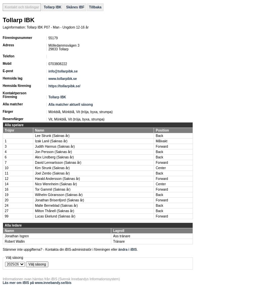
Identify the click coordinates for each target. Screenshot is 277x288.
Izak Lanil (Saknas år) (51, 141)
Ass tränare (121, 236)
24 (6, 205)
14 (6, 184)
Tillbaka (95, 7)
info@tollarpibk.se (63, 71)
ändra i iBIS (127, 249)
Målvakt (161, 141)
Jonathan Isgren (17, 236)
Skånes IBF (75, 7)
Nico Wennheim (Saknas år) (56, 184)
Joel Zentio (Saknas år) (52, 173)
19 (6, 195)
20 (6, 200)
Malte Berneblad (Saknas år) (56, 205)
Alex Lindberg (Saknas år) (54, 157)
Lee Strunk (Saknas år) (52, 136)
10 (6, 168)
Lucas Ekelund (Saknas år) (55, 216)
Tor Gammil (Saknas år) (53, 189)
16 (6, 189)
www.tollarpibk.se (62, 79)
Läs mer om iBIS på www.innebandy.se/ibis (37, 283)
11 (6, 173)
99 (6, 216)
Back (159, 136)
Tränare (119, 241)
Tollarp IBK (53, 7)
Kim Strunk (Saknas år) (52, 168)
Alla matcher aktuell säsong (70, 104)
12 (6, 179)
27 (6, 211)
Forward (162, 146)
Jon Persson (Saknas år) (53, 152)
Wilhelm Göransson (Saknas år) (59, 195)
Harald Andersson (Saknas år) (57, 179)
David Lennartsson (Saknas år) (58, 162)
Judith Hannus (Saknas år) (55, 146)
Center (161, 168)
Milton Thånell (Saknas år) (54, 211)
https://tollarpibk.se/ (64, 86)
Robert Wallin (15, 241)
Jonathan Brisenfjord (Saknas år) (59, 200)
